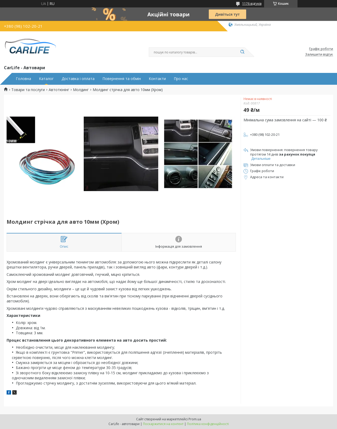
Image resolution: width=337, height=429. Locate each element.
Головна (23, 79)
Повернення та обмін (121, 79)
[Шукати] (242, 52)
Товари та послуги (28, 89)
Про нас (181, 79)
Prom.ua (195, 419)
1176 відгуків (251, 3)
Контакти (157, 79)
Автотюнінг (59, 89)
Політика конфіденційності (208, 424)
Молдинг (81, 89)
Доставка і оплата (78, 79)
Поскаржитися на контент (163, 424)
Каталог (46, 79)
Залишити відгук (319, 54)
